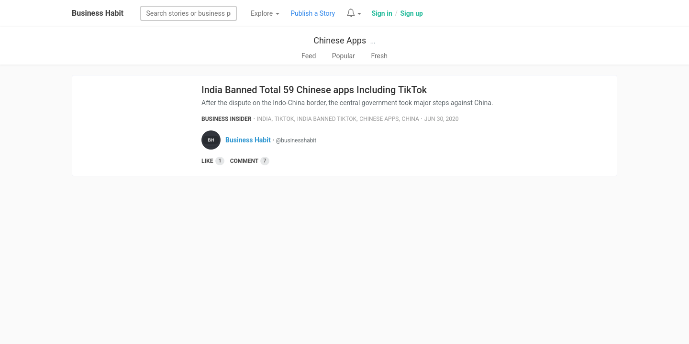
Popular (343, 56)
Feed (308, 56)
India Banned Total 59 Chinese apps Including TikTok (314, 90)
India (264, 119)
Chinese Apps (339, 40)
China (410, 119)
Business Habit (97, 13)
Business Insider (226, 119)
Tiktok (284, 119)
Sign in (382, 13)
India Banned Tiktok (326, 119)
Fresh (379, 56)
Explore (265, 13)
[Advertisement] (344, 257)
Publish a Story (312, 13)
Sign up (411, 13)
